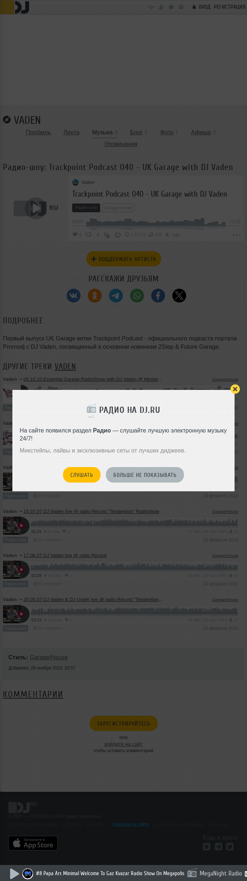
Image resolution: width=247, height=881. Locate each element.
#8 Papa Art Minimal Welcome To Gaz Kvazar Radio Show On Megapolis (110, 873)
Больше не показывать (145, 475)
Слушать (81, 475)
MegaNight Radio (221, 873)
